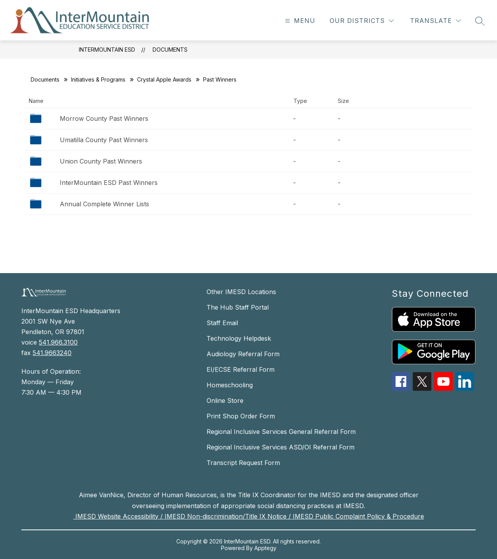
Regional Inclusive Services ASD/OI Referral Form (281, 447)
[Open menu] (299, 21)
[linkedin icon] (464, 388)
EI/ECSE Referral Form (241, 369)
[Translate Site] (435, 21)
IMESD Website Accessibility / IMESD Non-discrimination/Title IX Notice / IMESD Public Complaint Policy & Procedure (248, 516)
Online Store (225, 400)
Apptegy (265, 548)
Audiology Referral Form (243, 354)
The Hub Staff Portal (238, 307)
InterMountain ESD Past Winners (109, 182)
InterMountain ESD (107, 49)
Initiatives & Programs (98, 79)
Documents (170, 49)
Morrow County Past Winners (104, 118)
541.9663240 (52, 353)
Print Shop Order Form (241, 416)
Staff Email (222, 323)
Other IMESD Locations (241, 292)
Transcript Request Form (243, 463)
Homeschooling (230, 385)
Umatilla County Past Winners (104, 140)
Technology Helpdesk (239, 338)
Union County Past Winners (101, 161)
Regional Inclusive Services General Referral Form (281, 431)
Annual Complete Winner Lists (104, 204)
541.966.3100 (58, 342)
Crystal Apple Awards (164, 79)
